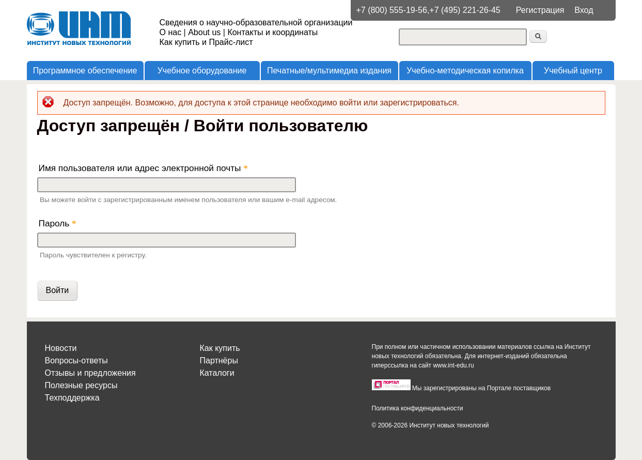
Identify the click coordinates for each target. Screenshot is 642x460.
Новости (61, 348)
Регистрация (540, 10)
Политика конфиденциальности (417, 408)
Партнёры (219, 360)
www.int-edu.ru (453, 365)
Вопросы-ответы (76, 360)
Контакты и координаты (272, 32)
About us (204, 32)
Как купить (220, 348)
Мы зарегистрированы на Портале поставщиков (481, 388)
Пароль (57, 223)
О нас (171, 32)
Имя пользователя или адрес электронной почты (143, 168)
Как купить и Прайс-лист (206, 42)
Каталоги (217, 373)
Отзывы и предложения (90, 373)
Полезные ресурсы (81, 385)
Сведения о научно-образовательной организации (256, 22)
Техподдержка (72, 397)
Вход (583, 10)
